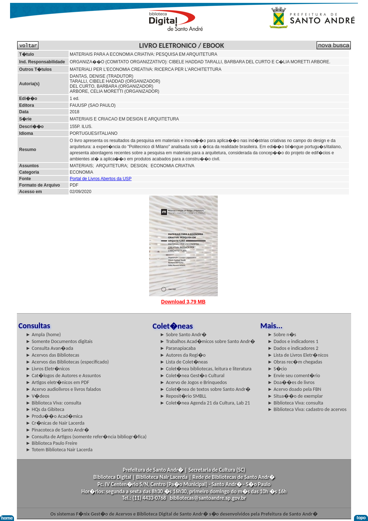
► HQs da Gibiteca (45, 409)
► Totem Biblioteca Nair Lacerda (59, 450)
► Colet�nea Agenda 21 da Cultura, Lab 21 (205, 403)
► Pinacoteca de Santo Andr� (57, 430)
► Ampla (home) (43, 335)
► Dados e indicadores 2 (292, 348)
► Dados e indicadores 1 (292, 341)
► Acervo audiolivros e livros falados (63, 389)
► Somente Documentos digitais (59, 341)
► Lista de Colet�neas (184, 362)
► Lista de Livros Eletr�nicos (297, 355)
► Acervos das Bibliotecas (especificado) (67, 362)
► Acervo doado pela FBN (294, 389)
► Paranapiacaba (178, 348)
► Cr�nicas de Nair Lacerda (55, 423)
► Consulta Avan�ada (49, 348)
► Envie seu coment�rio (293, 376)
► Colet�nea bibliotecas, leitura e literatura (206, 369)
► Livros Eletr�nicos (48, 369)
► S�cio (277, 369)
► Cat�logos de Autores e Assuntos (63, 376)
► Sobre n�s (281, 335)
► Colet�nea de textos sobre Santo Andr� (205, 389)
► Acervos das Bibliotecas (52, 355)
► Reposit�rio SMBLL (183, 396)
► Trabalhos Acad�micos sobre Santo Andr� (207, 341)
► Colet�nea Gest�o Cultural (192, 376)
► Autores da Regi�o (183, 355)
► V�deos (37, 396)
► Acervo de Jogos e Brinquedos (193, 382)
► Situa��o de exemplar (295, 396)
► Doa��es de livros (290, 382)
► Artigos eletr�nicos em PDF (57, 382)
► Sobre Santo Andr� (183, 335)
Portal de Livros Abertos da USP (101, 178)
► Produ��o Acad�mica (54, 416)
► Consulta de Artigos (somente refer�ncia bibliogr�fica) (86, 437)
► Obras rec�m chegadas (294, 362)
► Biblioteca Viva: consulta (53, 403)
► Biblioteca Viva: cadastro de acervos (306, 409)
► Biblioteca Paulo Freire (51, 443)
